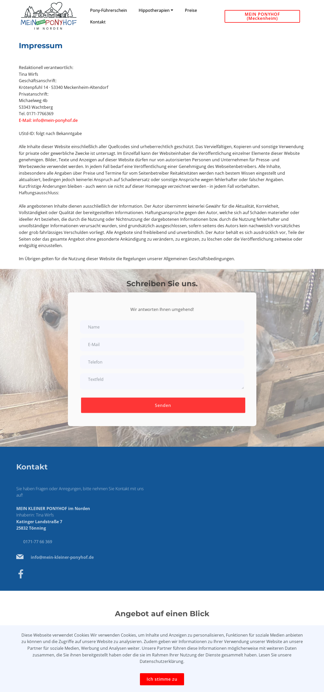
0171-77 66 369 (37, 545)
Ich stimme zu (162, 679)
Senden (163, 409)
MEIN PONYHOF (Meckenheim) (262, 16)
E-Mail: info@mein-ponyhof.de (48, 120)
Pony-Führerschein (108, 10)
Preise (191, 10)
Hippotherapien (154, 10)
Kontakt (98, 22)
